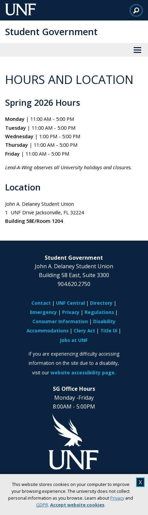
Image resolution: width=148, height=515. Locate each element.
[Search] (136, 10)
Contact (41, 303)
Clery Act (84, 330)
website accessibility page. (83, 372)
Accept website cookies (77, 505)
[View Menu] (137, 50)
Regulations (99, 312)
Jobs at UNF (74, 340)
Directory (101, 303)
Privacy (117, 498)
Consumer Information (60, 321)
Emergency (43, 312)
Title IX (108, 330)
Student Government (51, 31)
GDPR (42, 505)
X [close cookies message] (140, 482)
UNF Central (70, 303)
